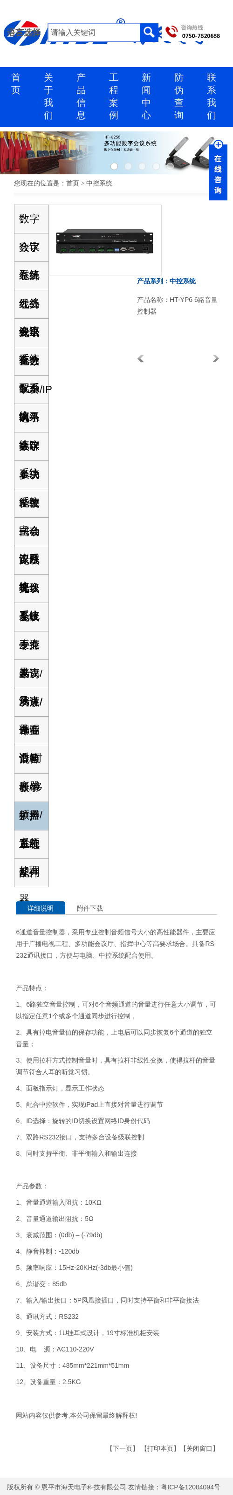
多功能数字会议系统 (29, 479)
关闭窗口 (199, 1448)
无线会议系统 (29, 564)
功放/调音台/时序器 (30, 706)
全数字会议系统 (29, 365)
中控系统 (29, 820)
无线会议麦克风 (29, 593)
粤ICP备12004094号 (190, 1487)
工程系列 (29, 848)
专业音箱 (29, 735)
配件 (29, 872)
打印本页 (160, 1448)
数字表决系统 (29, 450)
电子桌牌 (29, 422)
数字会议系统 (29, 223)
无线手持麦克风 (29, 621)
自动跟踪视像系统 (29, 536)
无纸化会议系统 (29, 337)
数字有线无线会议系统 (29, 251)
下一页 (122, 1448)
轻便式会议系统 (29, 507)
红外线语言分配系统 (29, 308)
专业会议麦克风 (29, 649)
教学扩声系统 (29, 792)
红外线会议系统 (29, 280)
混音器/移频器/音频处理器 (30, 763)
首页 (72, 183)
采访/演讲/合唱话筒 (30, 678)
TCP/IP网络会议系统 (33, 394)
